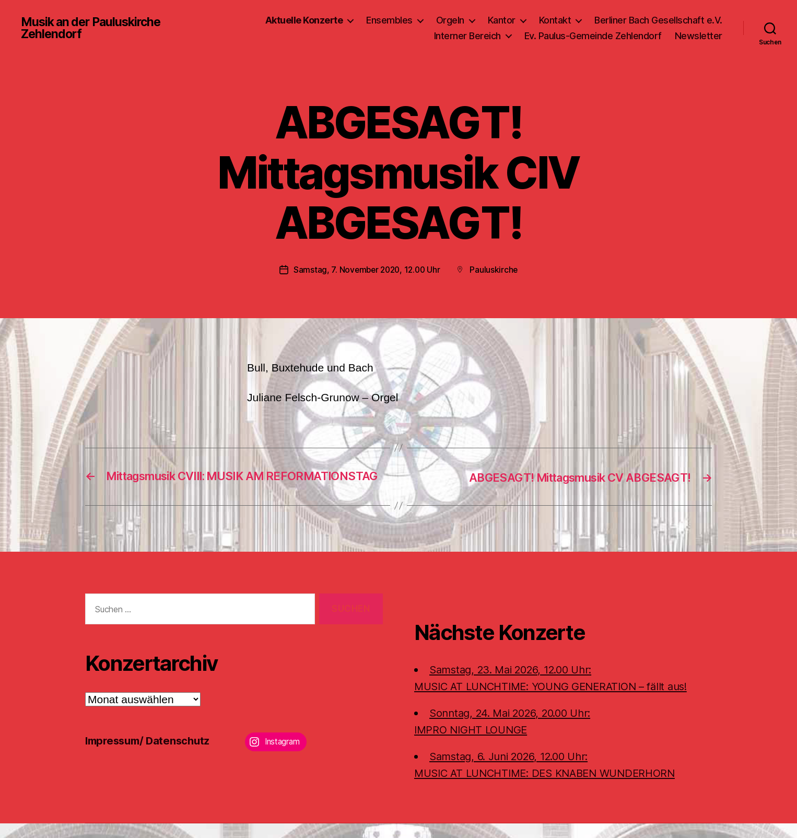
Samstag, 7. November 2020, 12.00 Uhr (366, 269)
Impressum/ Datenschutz (150, 755)
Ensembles (389, 20)
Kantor (501, 20)
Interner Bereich (467, 35)
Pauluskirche (496, 269)
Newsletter (698, 35)
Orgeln (450, 20)
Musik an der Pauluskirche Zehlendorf (94, 28)
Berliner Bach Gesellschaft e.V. (658, 20)
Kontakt (555, 20)
